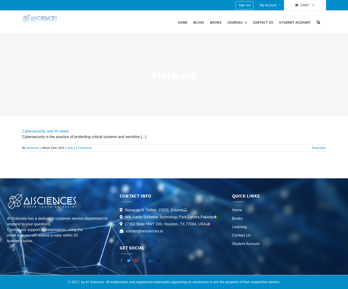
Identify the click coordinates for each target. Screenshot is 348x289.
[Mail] (158, 260)
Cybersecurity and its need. (45, 131)
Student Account (245, 244)
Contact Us (241, 235)
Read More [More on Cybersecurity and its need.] (319, 148)
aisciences (32, 148)
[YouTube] (136, 260)
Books (237, 218)
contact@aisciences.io (144, 231)
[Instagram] (143, 260)
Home (237, 210)
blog (70, 148)
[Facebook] (121, 260)
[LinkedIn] (151, 260)
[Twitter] (129, 260)
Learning (239, 227)
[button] (318, 22)
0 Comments (84, 148)
